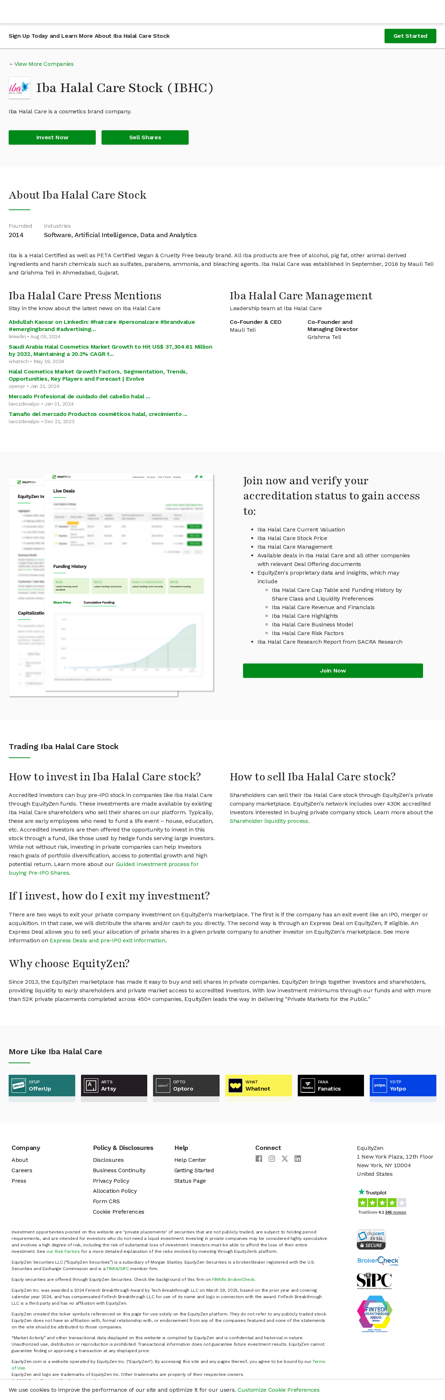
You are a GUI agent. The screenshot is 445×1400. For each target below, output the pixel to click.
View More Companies (44, 63)
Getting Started (194, 1170)
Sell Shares (145, 137)
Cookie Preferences (118, 1211)
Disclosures (108, 1159)
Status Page (190, 1180)
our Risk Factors (63, 1251)
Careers (22, 1170)
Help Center (190, 1159)
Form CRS (106, 1201)
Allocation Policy (115, 1190)
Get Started (410, 35)
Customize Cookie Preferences (279, 1389)
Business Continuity (119, 1170)
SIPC (124, 1268)
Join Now (333, 670)
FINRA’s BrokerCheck (233, 1279)
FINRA (112, 1268)
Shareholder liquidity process (269, 820)
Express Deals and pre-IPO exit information (107, 940)
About (20, 1159)
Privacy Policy (111, 1180)
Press (19, 1180)
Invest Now (52, 137)
